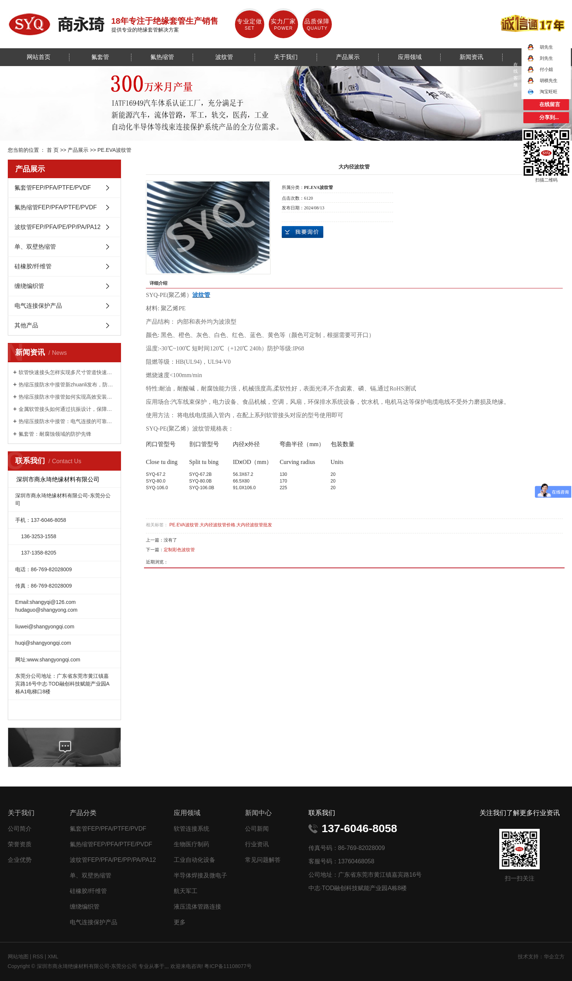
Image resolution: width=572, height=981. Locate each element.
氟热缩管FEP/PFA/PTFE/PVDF (55, 207)
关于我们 (286, 57)
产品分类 (83, 813)
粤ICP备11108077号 (228, 966)
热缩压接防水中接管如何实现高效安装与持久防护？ (67, 397)
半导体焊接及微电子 (200, 875)
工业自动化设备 (194, 860)
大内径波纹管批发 (254, 524)
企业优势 (20, 860)
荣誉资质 (20, 844)
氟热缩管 (162, 57)
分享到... (549, 117)
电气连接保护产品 (38, 306)
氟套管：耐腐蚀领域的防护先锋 (55, 434)
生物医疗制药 (191, 844)
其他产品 (26, 325)
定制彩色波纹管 (179, 549)
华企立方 (554, 956)
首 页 (53, 150)
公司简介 (20, 828)
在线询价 (302, 232)
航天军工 (185, 891)
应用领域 (410, 57)
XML (53, 956)
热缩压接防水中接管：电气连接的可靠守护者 (67, 421)
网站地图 (19, 956)
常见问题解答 (263, 860)
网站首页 (38, 57)
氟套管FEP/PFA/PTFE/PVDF (52, 187)
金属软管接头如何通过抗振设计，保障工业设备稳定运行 (67, 409)
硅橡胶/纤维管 (33, 266)
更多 (180, 922)
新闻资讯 (471, 57)
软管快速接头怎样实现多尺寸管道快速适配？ (67, 372)
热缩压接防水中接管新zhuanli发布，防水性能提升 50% (67, 385)
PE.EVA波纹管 (114, 150)
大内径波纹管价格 (217, 524)
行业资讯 (257, 844)
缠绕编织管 (29, 286)
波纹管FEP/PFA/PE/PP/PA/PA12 (57, 227)
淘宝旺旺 (542, 92)
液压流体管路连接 (197, 906)
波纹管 (224, 57)
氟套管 (100, 57)
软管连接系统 (191, 828)
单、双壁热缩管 (35, 246)
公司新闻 (257, 828)
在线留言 (549, 104)
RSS (38, 956)
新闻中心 (258, 813)
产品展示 (348, 57)
